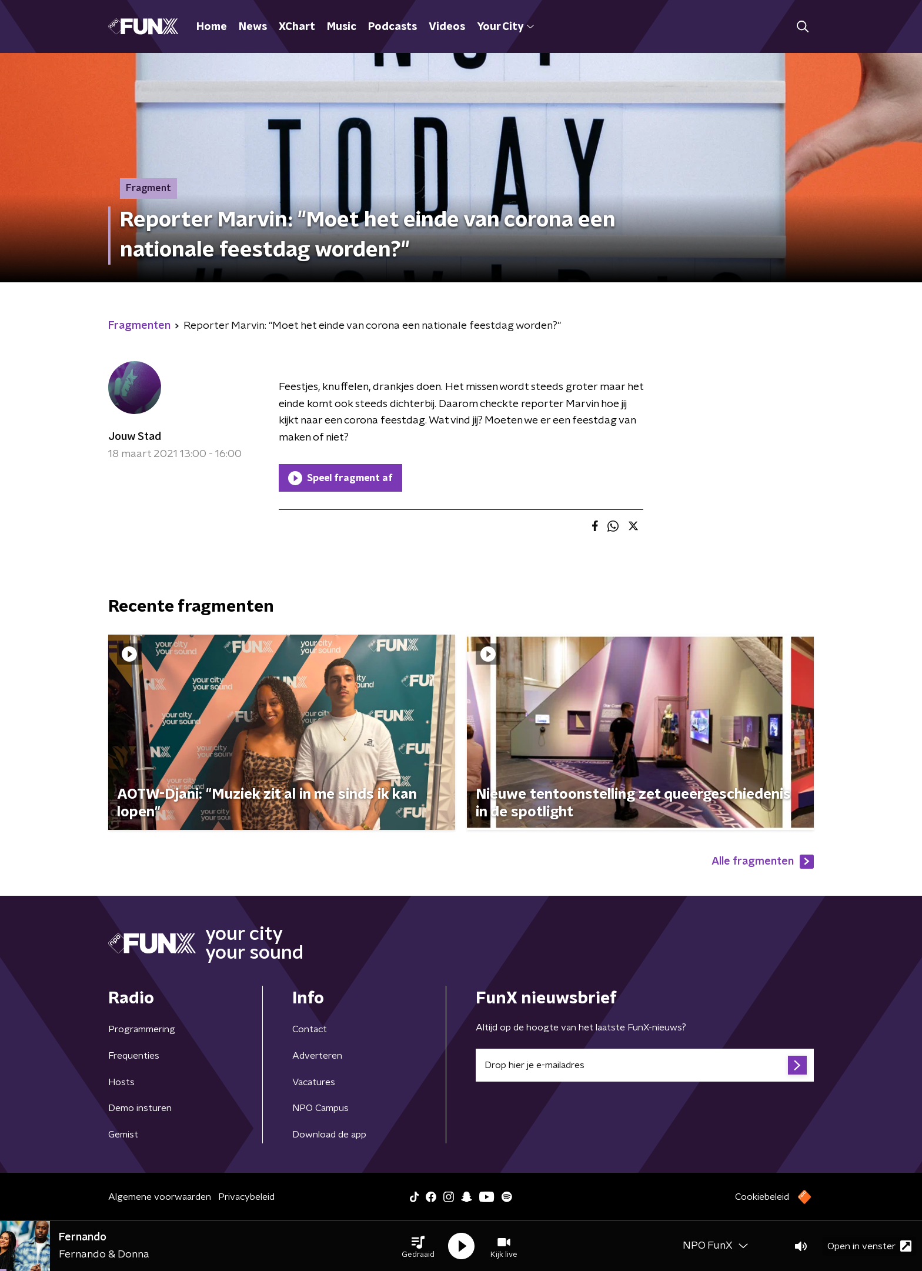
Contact (309, 1029)
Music (341, 27)
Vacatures (313, 1082)
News (253, 27)
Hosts (121, 1082)
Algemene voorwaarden (159, 1197)
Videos (447, 27)
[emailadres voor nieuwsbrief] (645, 1065)
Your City (505, 27)
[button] (418, 1246)
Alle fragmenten (762, 862)
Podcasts (392, 27)
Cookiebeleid (762, 1197)
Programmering (141, 1029)
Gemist (123, 1134)
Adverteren (317, 1055)
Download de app (329, 1134)
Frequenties (133, 1055)
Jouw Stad (134, 437)
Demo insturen (140, 1108)
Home (211, 27)
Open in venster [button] (869, 1246)
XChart (297, 27)
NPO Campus (320, 1108)
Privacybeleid (246, 1197)
